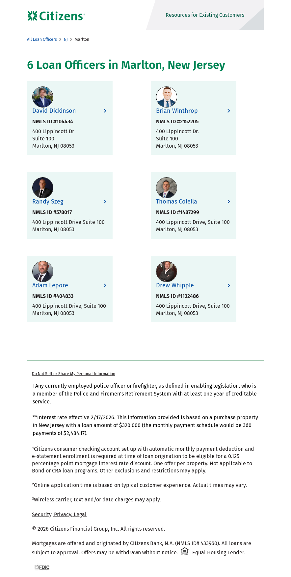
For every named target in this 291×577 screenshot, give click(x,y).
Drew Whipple (175, 285)
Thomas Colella (176, 201)
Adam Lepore (50, 285)
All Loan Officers (42, 39)
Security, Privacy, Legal (59, 514)
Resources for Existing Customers (205, 15)
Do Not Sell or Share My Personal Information (73, 374)
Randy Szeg (47, 201)
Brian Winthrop (177, 111)
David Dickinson (54, 111)
